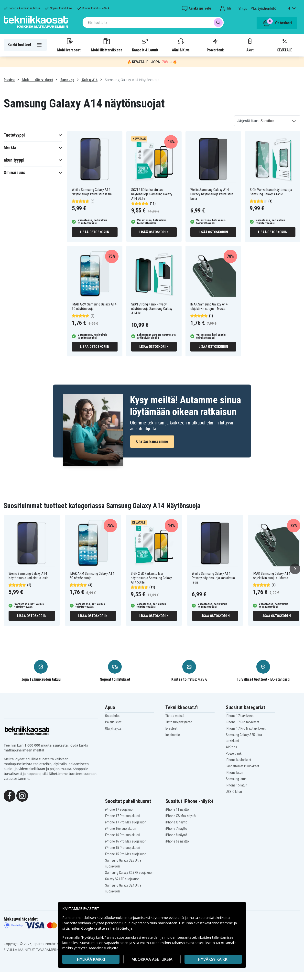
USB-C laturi (234, 792)
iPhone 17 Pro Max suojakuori (125, 822)
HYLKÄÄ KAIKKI (91, 959)
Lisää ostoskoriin (94, 232)
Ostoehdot (112, 716)
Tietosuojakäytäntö (178, 722)
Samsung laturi (236, 779)
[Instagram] (22, 795)
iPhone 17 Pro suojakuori (122, 816)
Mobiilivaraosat (68, 44)
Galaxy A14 (89, 80)
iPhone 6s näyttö (177, 841)
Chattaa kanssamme (152, 441)
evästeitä (177, 917)
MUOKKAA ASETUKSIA (152, 959)
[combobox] (153, 22)
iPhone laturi (234, 772)
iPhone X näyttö (176, 822)
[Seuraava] (295, 568)
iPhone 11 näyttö (177, 809)
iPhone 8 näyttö (176, 835)
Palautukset (113, 722)
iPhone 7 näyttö (176, 829)
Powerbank (215, 44)
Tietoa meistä (175, 716)
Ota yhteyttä (113, 728)
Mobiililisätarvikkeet (106, 44)
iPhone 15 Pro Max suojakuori (125, 854)
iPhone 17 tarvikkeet (240, 716)
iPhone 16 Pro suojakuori (122, 835)
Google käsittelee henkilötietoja (106, 928)
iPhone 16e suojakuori (120, 829)
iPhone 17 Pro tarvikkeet (242, 722)
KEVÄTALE (284, 44)
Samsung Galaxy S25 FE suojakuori (129, 873)
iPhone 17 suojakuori (119, 809)
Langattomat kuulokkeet (242, 766)
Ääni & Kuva (180, 44)
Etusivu (9, 80)
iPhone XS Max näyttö (180, 816)
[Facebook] (9, 795)
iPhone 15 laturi (236, 785)
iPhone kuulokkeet (238, 760)
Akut (249, 44)
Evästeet (171, 728)
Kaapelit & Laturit (145, 44)
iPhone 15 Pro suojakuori (122, 848)
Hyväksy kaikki (213, 959)
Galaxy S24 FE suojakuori (122, 879)
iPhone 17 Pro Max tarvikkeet (246, 728)
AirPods (231, 747)
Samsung (67, 80)
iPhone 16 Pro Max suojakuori (125, 841)
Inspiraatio (172, 735)
